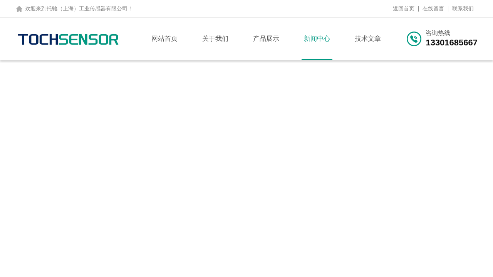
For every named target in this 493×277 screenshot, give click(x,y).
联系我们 (463, 8)
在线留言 (433, 8)
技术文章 (368, 38)
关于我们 (215, 38)
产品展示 (266, 38)
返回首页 (403, 8)
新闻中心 (317, 38)
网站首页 (164, 38)
